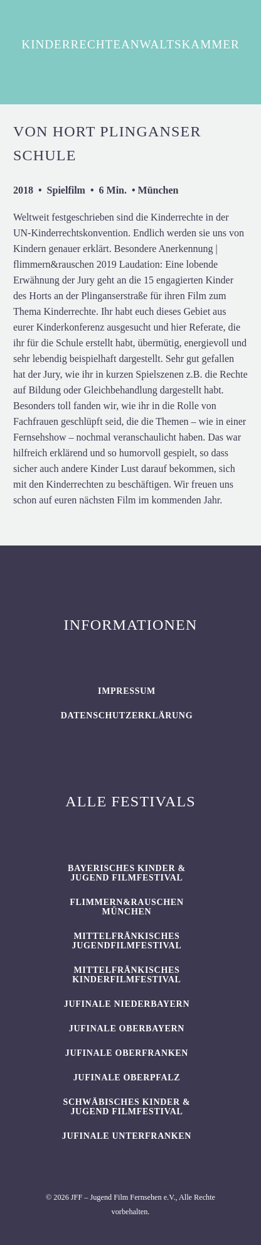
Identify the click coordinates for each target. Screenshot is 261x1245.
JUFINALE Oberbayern (126, 1028)
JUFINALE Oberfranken (126, 1053)
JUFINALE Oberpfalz (127, 1077)
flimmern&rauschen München (126, 906)
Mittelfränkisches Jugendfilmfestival (127, 940)
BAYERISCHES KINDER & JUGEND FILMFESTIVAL (127, 873)
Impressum (127, 691)
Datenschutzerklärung (127, 715)
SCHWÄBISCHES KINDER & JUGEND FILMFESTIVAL (126, 1106)
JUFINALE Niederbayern (127, 1004)
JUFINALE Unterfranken (126, 1136)
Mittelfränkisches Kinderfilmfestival (126, 974)
